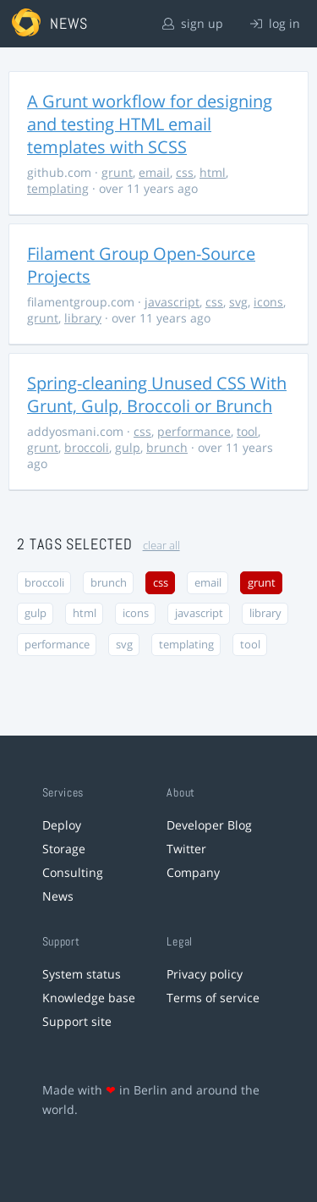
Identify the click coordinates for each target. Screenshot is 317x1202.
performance (194, 431)
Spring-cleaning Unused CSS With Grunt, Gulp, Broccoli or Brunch (157, 394)
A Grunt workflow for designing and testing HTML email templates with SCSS (149, 124)
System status (81, 974)
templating (58, 188)
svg (238, 302)
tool (247, 431)
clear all (161, 545)
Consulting (72, 872)
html (212, 172)
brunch (167, 447)
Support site (77, 1021)
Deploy (61, 825)
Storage (63, 849)
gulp (127, 447)
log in (275, 23)
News (58, 896)
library (82, 318)
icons (268, 302)
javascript (172, 302)
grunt (117, 172)
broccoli (86, 447)
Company (193, 872)
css (185, 172)
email (154, 172)
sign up (192, 23)
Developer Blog (209, 825)
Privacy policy (205, 974)
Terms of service (213, 998)
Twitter (186, 849)
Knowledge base (88, 998)
